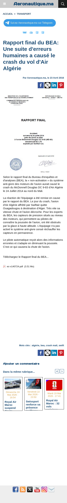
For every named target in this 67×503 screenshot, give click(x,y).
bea (42, 345)
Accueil (8, 14)
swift (61, 345)
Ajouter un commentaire (21, 363)
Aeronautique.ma (34, 4)
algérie (35, 345)
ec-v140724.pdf (15, 266)
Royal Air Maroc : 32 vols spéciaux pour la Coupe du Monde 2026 (53, 403)
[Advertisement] (30, 306)
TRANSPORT (24, 14)
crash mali (51, 345)
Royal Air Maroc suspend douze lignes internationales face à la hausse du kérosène (13, 404)
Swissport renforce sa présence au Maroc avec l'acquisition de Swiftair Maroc (33, 404)
